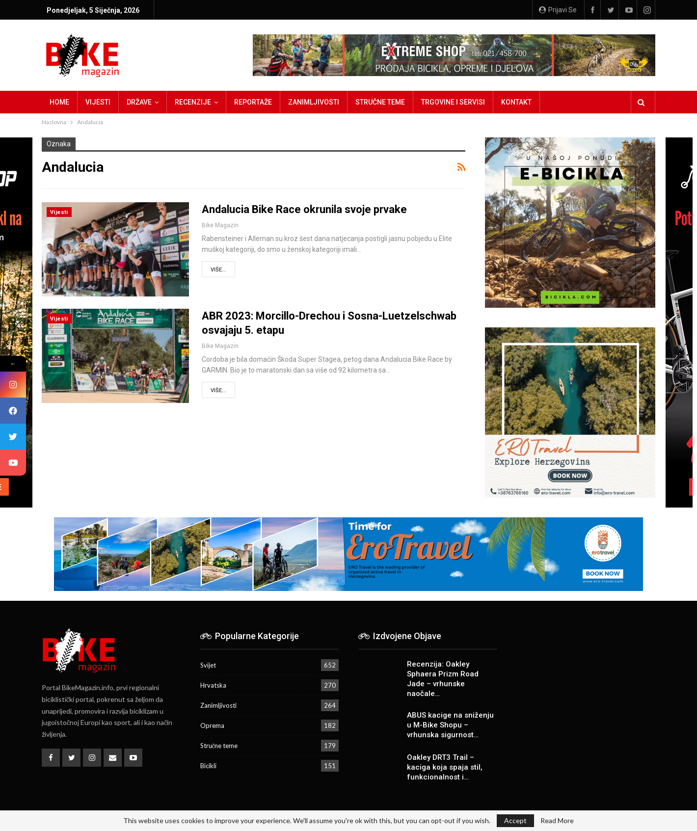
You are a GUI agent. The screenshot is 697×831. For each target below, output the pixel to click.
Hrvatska (213, 685)
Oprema (212, 725)
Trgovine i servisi (453, 102)
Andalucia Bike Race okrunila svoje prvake (304, 209)
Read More (557, 820)
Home (59, 102)
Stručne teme (380, 102)
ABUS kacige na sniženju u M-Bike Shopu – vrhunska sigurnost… (450, 725)
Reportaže (253, 102)
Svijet (208, 665)
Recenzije (193, 102)
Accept (515, 820)
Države (139, 102)
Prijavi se (558, 10)
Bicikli (208, 766)
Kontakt (516, 102)
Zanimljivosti (313, 102)
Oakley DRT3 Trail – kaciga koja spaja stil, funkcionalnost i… (445, 767)
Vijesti (97, 102)
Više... (218, 270)
